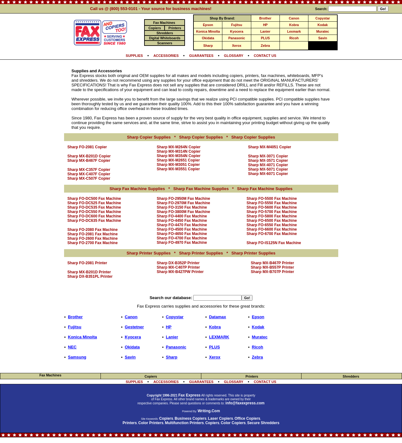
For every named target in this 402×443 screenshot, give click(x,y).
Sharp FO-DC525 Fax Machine (94, 203)
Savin (322, 38)
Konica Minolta (208, 31)
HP (265, 25)
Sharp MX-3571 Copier (268, 160)
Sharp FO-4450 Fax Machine (182, 220)
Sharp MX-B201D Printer (89, 272)
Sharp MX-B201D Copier (89, 156)
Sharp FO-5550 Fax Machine (272, 203)
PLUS (265, 38)
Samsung (77, 357)
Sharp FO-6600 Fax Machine (272, 229)
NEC (72, 347)
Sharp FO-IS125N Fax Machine (274, 243)
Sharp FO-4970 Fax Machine (182, 242)
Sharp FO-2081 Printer (87, 263)
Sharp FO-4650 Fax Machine (182, 234)
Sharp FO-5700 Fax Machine (272, 212)
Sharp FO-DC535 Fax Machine (94, 207)
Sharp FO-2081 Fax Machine (93, 234)
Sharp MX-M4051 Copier (269, 147)
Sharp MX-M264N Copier (178, 147)
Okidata (208, 38)
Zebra (265, 45)
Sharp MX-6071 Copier (268, 174)
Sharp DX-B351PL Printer (90, 276)
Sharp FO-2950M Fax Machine (183, 198)
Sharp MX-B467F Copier (89, 160)
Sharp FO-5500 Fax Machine (272, 198)
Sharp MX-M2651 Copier (178, 160)
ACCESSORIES (165, 55)
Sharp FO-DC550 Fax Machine (94, 212)
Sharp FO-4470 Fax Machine (182, 225)
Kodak (323, 25)
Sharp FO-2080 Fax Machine (93, 229)
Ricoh (294, 38)
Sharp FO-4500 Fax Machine (182, 229)
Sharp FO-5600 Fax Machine (272, 207)
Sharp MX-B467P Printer (272, 263)
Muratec (322, 31)
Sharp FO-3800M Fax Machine (183, 212)
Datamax (217, 316)
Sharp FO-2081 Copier (87, 147)
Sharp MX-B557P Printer (272, 267)
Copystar (322, 18)
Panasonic (236, 38)
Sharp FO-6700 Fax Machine (272, 234)
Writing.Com (209, 411)
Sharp (208, 45)
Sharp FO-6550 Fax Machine (272, 225)
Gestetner (134, 327)
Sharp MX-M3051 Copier (178, 164)
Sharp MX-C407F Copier (89, 174)
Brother (265, 18)
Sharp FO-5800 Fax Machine (272, 216)
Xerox (237, 45)
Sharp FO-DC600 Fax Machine (94, 216)
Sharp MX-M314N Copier (178, 151)
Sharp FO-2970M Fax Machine (183, 203)
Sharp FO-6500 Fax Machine (272, 220)
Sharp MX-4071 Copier (268, 165)
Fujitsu (236, 25)
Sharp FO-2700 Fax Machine (93, 243)
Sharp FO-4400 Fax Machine (182, 216)
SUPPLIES (134, 55)
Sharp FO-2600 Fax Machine (93, 238)
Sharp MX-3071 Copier (268, 156)
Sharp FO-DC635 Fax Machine (94, 220)
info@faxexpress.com (244, 403)
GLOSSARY (233, 55)
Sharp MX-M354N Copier (178, 156)
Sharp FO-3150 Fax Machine (182, 207)
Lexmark (294, 31)
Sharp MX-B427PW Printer (180, 272)
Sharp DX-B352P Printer (178, 263)
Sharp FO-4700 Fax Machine (182, 238)
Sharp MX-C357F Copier (89, 169)
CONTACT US (265, 55)
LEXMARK (219, 337)
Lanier (265, 31)
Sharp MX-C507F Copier (89, 178)
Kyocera (236, 31)
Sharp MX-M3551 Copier (178, 169)
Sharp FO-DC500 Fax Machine (94, 198)
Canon (294, 18)
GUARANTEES (201, 55)
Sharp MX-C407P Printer (178, 267)
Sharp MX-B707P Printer (272, 272)
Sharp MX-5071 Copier (268, 169)
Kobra (294, 25)
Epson (208, 25)
